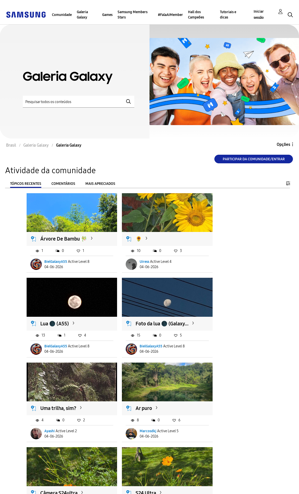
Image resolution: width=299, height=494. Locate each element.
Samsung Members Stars (132, 14)
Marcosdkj (220, 342)
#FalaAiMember (170, 15)
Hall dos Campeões (196, 14)
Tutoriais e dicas (228, 14)
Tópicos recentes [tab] (25, 184)
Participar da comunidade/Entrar (254, 159)
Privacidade (19, 488)
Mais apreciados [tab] (100, 184)
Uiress (133, 256)
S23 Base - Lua (224, 399)
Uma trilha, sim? (142, 313)
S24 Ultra (134, 399)
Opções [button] (283, 144)
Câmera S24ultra (59, 399)
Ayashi (133, 342)
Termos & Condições (105, 480)
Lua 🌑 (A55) (222, 234)
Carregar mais (45, 453)
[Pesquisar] (78, 102)
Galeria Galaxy (82, 14)
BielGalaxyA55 (56, 256)
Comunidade (62, 15)
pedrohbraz (221, 422)
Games (107, 15)
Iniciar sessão (259, 14)
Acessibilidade (22, 480)
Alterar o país (177, 483)
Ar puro (216, 313)
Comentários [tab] (63, 184)
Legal (90, 488)
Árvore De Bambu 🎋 (64, 234)
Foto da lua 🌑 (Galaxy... (56, 316)
